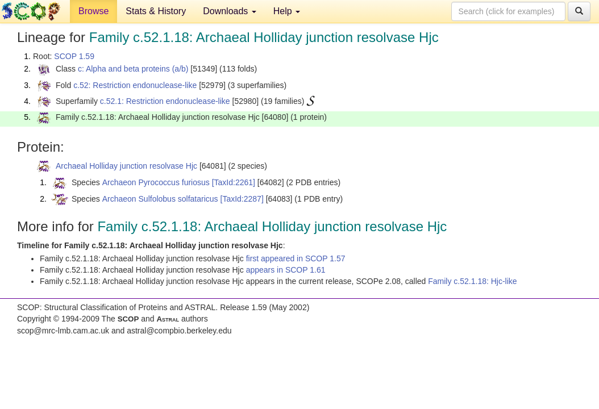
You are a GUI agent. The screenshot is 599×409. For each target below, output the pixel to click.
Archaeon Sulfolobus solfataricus (160, 198)
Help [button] (286, 11)
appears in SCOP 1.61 (286, 269)
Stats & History (156, 11)
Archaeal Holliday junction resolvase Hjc (126, 165)
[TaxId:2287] (242, 198)
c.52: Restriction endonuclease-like (135, 85)
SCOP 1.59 (74, 56)
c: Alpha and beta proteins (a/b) (133, 68)
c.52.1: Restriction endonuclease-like (165, 101)
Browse (93, 11)
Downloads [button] (229, 11)
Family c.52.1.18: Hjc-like (472, 281)
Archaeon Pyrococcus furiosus (156, 182)
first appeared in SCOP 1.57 (296, 258)
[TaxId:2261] (233, 182)
